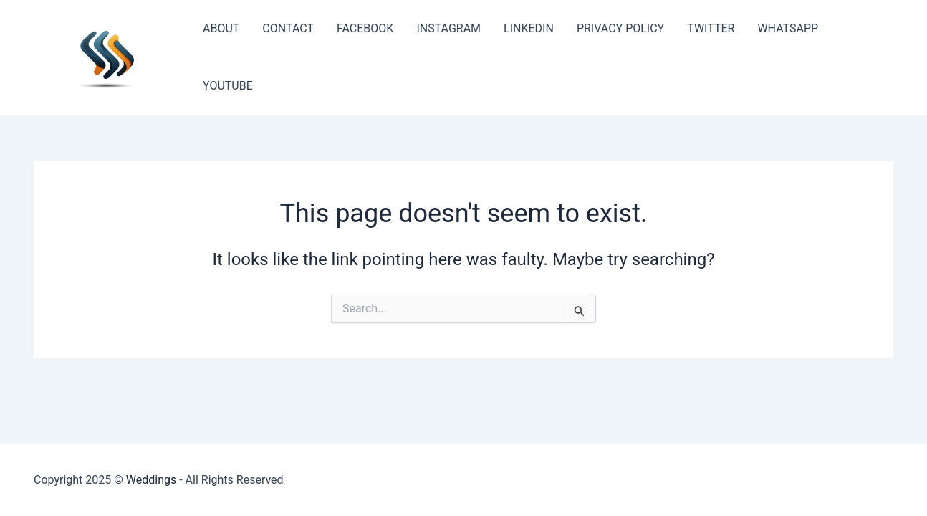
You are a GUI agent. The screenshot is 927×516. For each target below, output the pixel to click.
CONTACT (288, 28)
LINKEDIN (529, 28)
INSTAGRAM (448, 28)
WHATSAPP (787, 28)
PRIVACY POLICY (620, 28)
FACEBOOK (365, 28)
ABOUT (221, 28)
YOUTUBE (228, 85)
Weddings (151, 480)
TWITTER (710, 28)
